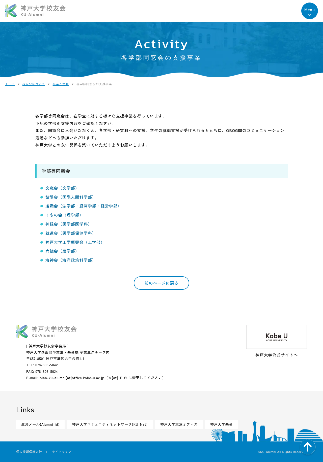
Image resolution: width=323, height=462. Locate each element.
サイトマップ (61, 451)
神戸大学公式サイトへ (276, 341)
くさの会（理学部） (64, 215)
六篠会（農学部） (62, 251)
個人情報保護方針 (29, 451)
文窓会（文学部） (62, 188)
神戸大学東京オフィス (179, 424)
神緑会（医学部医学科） (68, 224)
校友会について (33, 84)
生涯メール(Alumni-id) (40, 424)
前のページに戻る (161, 283)
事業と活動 (61, 84)
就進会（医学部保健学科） (70, 233)
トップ (10, 84)
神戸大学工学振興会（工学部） (75, 242)
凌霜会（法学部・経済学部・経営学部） (83, 206)
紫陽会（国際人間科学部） (70, 197)
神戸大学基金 (221, 424)
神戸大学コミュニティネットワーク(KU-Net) (110, 424)
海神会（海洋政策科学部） (70, 260)
